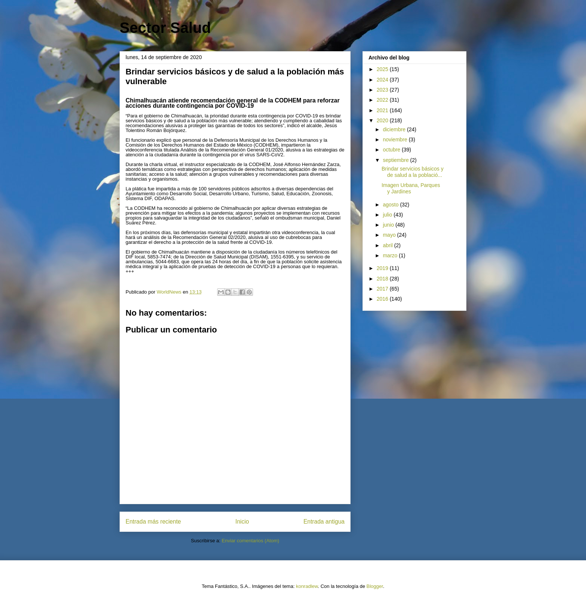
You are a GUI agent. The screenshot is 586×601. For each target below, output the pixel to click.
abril (388, 245)
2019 (383, 268)
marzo (391, 255)
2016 (383, 299)
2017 (383, 289)
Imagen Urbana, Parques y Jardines (411, 188)
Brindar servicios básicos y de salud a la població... (413, 172)
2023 (383, 90)
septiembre (396, 160)
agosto (391, 205)
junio (389, 225)
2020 (383, 120)
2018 (383, 279)
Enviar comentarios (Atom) (250, 540)
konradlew (307, 586)
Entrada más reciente (153, 521)
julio (388, 215)
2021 (383, 110)
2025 (383, 69)
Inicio (242, 521)
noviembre (395, 139)
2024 (383, 80)
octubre (392, 150)
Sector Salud (165, 27)
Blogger (375, 586)
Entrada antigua (324, 521)
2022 (383, 100)
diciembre (395, 129)
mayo (390, 235)
